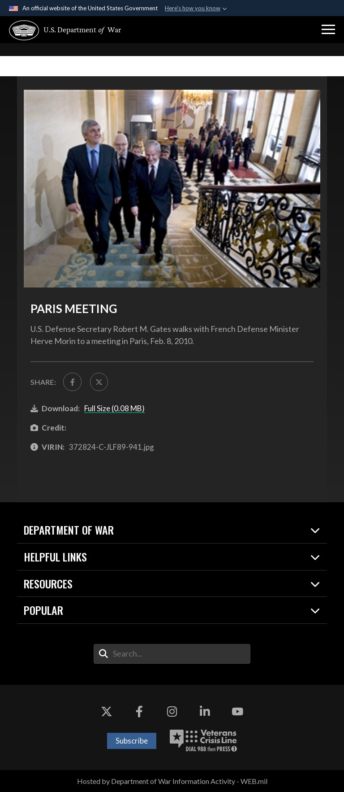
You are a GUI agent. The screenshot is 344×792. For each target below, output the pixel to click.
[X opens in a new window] (106, 712)
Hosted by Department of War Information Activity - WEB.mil (172, 781)
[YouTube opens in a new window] (237, 712)
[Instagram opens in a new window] (172, 712)
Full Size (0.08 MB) (114, 408)
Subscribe (132, 740)
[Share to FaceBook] (72, 382)
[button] (328, 30)
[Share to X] (99, 382)
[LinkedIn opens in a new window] (205, 712)
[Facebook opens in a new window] (139, 712)
